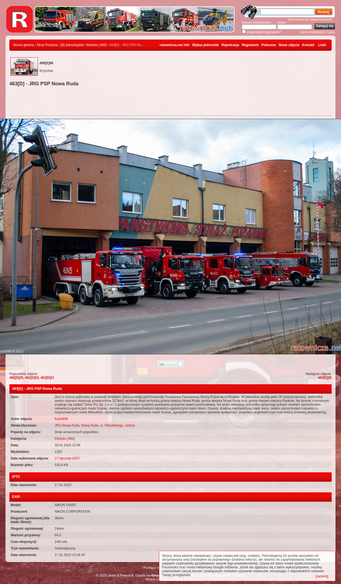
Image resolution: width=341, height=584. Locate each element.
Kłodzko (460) (96, 45)
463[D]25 (325, 378)
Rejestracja (230, 45)
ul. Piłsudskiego (111, 425)
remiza (130, 425)
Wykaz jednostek (205, 45)
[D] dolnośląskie (72, 45)
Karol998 (61, 419)
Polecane (268, 45)
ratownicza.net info (175, 45)
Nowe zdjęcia (289, 45)
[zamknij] (321, 576)
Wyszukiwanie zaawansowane (309, 19)
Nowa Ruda (90, 425)
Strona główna (23, 45)
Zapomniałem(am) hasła (317, 32)
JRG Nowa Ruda (67, 425)
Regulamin (250, 45)
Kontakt (308, 45)
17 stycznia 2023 (67, 458)
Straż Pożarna (47, 45)
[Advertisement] (170, 101)
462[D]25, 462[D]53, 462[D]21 (31, 378)
